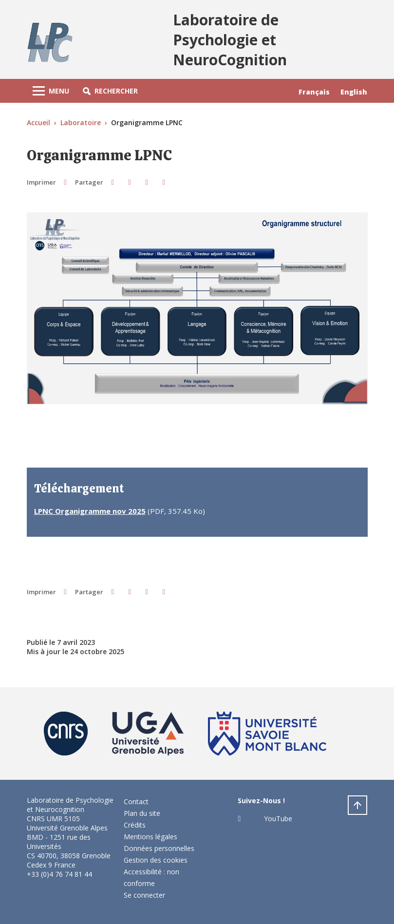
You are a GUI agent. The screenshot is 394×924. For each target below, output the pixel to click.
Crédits (135, 825)
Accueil (38, 122)
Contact (136, 801)
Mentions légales (150, 836)
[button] (110, 91)
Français (314, 91)
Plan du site (142, 813)
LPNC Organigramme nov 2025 (90, 511)
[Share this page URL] (163, 182)
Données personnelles (159, 848)
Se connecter (144, 895)
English (353, 91)
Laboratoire (80, 122)
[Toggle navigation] (51, 91)
